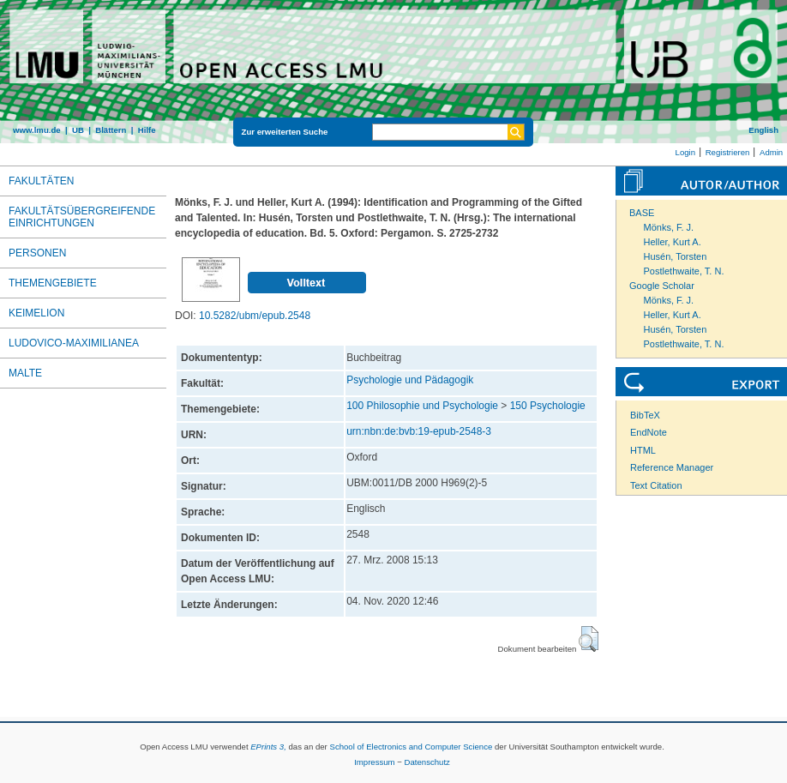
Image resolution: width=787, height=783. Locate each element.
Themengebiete (53, 283)
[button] (588, 639)
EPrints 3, (268, 746)
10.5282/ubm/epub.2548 (254, 316)
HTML (643, 450)
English (763, 130)
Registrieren (728, 152)
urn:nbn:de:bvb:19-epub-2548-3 (418, 431)
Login (685, 152)
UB (78, 130)
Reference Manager (671, 467)
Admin (771, 152)
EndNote (648, 432)
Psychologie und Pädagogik (409, 380)
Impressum (374, 762)
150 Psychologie (548, 406)
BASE (641, 213)
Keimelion (36, 313)
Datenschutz (427, 762)
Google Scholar (661, 285)
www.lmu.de (37, 130)
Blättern (110, 130)
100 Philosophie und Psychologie (422, 406)
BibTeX (645, 415)
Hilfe (147, 130)
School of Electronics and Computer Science (410, 746)
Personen (37, 253)
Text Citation (656, 485)
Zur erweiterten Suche (285, 131)
